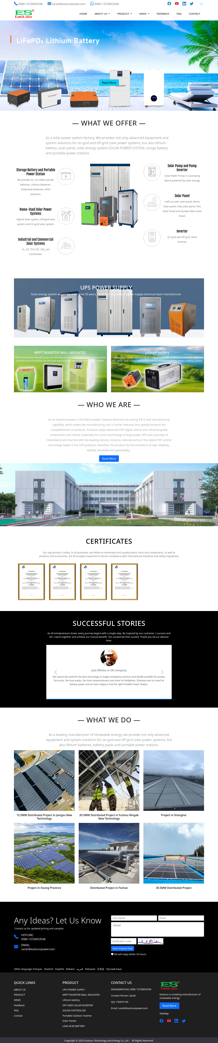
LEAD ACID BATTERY (74, 1022)
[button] (16, 65)
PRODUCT (19, 991)
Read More (109, 458)
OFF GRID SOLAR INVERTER (78, 1001)
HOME (83, 13)
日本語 (100, 965)
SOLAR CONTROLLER (74, 1007)
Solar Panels (69, 1017)
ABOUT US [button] (101, 13)
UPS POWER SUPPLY (74, 986)
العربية (79, 965)
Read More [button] (109, 82)
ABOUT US (20, 986)
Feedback (163, 13)
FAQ (179, 13)
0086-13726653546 (30, 4)
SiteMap (164, 1010)
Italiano (70, 965)
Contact (194, 13)
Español (59, 965)
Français (37, 965)
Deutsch (48, 965)
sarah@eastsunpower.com (68, 4)
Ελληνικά (90, 965)
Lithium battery (71, 996)
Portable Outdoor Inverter (77, 1012)
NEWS (17, 996)
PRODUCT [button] (123, 13)
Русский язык (114, 965)
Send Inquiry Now (123, 945)
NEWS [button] (143, 13)
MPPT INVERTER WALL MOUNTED (81, 991)
